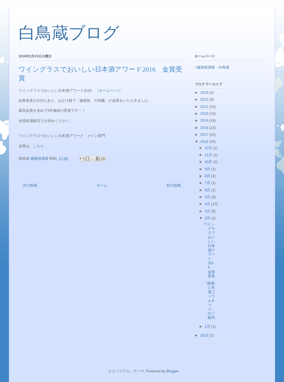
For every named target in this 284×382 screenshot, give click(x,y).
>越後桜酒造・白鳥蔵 (212, 67)
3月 (208, 211)
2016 (204, 141)
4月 (208, 204)
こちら (38, 146)
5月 (208, 197)
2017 (204, 135)
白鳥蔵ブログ (69, 33)
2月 (208, 218)
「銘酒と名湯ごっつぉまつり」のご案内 (209, 300)
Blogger (172, 371)
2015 (204, 335)
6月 (208, 190)
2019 (204, 120)
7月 (208, 183)
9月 (208, 169)
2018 (204, 128)
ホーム (102, 185)
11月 (209, 155)
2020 (204, 113)
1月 (208, 326)
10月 (209, 162)
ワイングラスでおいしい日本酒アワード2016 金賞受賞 (209, 250)
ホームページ (109, 90)
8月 (208, 176)
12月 (209, 148)
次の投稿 (30, 185)
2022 (204, 99)
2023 (204, 92)
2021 (204, 107)
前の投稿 (173, 185)
